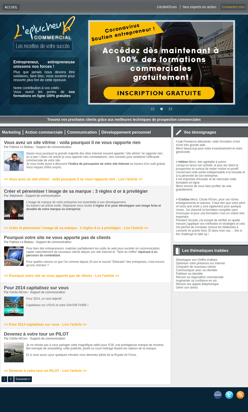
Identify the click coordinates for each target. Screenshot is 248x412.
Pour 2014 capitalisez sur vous (36, 287)
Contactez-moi (233, 7)
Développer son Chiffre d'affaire (196, 260)
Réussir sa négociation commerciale (200, 277)
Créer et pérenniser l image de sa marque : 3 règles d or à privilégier (76, 191)
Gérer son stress (187, 287)
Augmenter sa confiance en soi (196, 280)
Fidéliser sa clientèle (189, 273)
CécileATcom (167, 7)
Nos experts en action (199, 7)
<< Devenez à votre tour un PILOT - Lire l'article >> (45, 371)
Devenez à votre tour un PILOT (36, 334)
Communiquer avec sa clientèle (196, 270)
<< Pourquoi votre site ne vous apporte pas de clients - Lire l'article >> (61, 276)
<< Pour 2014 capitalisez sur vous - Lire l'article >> (45, 324)
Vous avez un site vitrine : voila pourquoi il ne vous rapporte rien (72, 142)
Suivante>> (23, 379)
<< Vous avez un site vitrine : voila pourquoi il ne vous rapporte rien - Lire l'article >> (73, 179)
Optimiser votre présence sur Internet (200, 263)
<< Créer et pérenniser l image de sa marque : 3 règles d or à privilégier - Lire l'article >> (76, 228)
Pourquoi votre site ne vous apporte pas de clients (57, 237)
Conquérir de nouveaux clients (196, 266)
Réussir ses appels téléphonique (197, 284)
